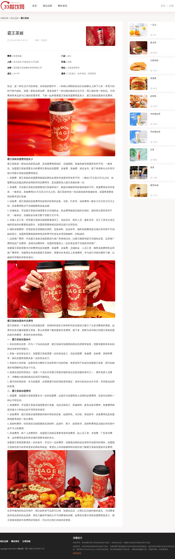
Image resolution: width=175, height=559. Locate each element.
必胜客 (153, 96)
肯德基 (153, 78)
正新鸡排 (154, 60)
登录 (163, 6)
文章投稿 (26, 541)
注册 (171, 6)
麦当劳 (153, 43)
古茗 (152, 150)
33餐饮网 (4, 18)
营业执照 (77, 553)
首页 (34, 6)
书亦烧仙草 (155, 114)
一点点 (153, 25)
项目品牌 (47, 6)
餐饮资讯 (62, 6)
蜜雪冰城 (154, 185)
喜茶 (152, 167)
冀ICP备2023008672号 (34, 549)
